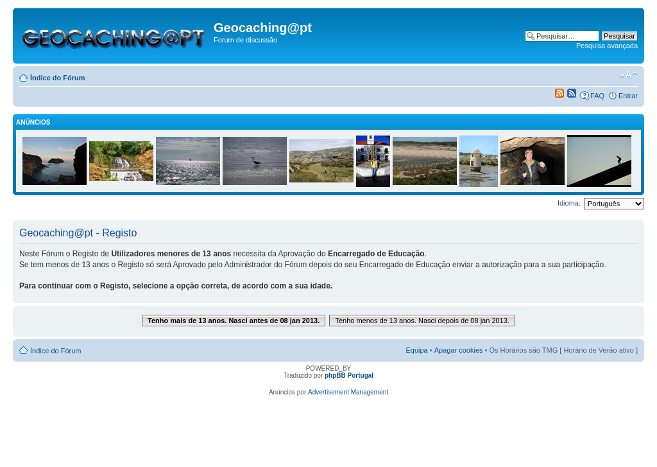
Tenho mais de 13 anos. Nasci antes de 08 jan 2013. (234, 320)
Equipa (416, 350)
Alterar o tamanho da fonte (628, 75)
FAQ (597, 96)
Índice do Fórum (57, 78)
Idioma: (569, 203)
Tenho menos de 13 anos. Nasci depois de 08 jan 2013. (422, 320)
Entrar (628, 96)
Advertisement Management (348, 392)
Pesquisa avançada (607, 45)
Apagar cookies (458, 350)
